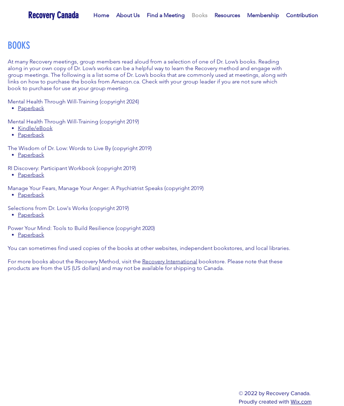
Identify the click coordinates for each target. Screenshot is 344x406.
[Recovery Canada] (57, 15)
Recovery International (169, 261)
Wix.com (301, 402)
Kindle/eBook (35, 128)
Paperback (31, 108)
